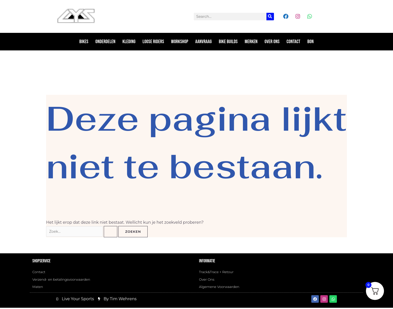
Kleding (129, 41)
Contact (293, 41)
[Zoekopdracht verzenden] (115, 232)
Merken (251, 41)
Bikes (83, 41)
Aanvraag (203, 41)
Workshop (179, 41)
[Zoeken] (270, 16)
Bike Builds (228, 41)
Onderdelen (105, 41)
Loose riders (153, 41)
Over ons (272, 41)
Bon (310, 41)
